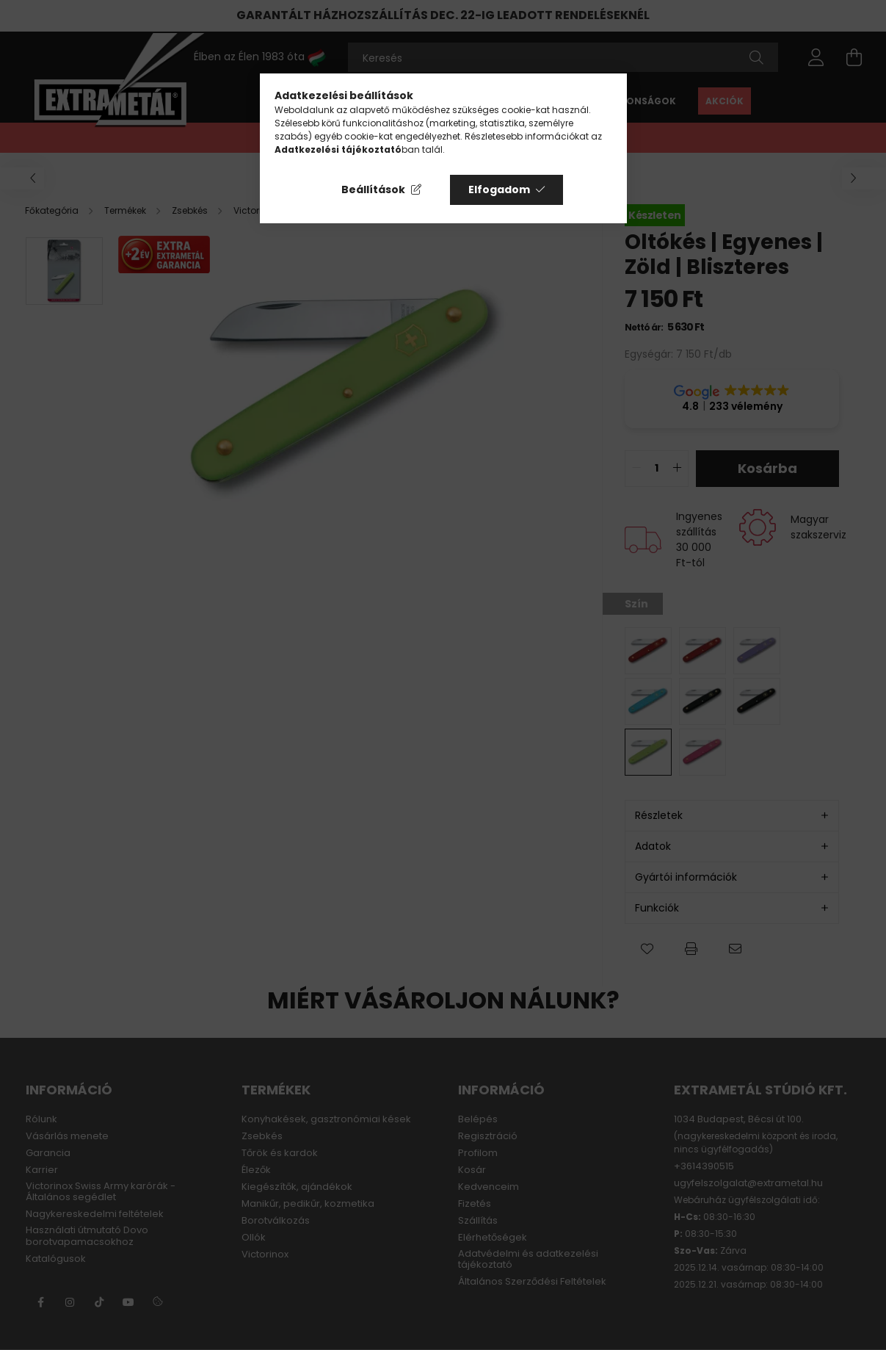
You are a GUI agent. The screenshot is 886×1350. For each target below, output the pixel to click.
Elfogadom (499, 189)
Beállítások (373, 189)
